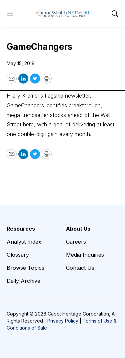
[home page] (62, 13)
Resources (21, 228)
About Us (78, 228)
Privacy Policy (62, 321)
